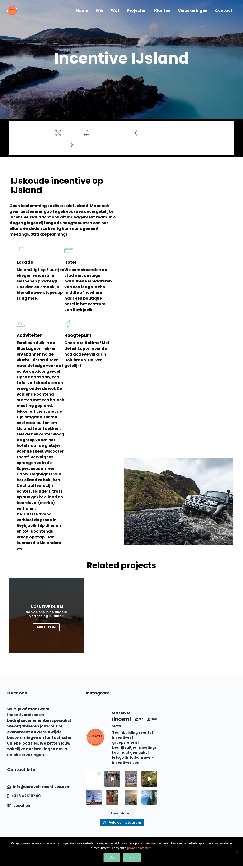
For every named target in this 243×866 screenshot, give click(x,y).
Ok (112, 858)
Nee (132, 858)
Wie (99, 10)
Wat (115, 10)
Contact (223, 10)
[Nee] (237, 851)
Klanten (162, 10)
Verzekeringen (192, 10)
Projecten (137, 10)
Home (82, 10)
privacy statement (139, 848)
